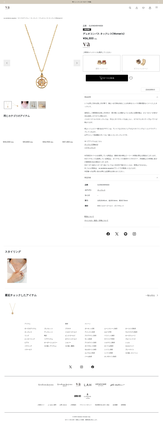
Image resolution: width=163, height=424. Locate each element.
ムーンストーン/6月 (110, 328)
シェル (127, 342)
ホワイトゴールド (71, 339)
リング (27, 335)
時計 (45, 335)
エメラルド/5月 (90, 353)
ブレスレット (48, 328)
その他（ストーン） (131, 353)
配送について (89, 216)
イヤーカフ (28, 349)
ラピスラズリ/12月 (131, 332)
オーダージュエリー (50, 342)
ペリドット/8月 (109, 335)
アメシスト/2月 (90, 332)
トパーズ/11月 (108, 353)
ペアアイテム (48, 339)
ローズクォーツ (130, 335)
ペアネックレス (90, 148)
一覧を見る (150, 295)
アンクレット (48, 332)
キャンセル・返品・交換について (96, 220)
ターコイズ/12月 (130, 328)
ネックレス (34, 18)
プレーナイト (129, 349)
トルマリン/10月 (109, 342)
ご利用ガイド (40, 405)
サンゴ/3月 (88, 339)
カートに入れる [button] (106, 78)
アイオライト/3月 (90, 342)
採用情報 (123, 405)
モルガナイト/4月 (90, 349)
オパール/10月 (108, 346)
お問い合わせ (63, 405)
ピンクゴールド (70, 335)
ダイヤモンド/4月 (90, 346)
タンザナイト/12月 (110, 356)
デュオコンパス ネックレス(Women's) (50, 18)
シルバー (68, 342)
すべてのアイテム (23, 18)
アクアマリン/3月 (90, 335)
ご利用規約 (73, 405)
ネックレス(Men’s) (91, 144)
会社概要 (115, 405)
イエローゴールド (71, 332)
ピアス (27, 342)
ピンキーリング (30, 339)
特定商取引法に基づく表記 (102, 405)
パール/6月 (88, 356)
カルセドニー (129, 346)
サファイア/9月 (109, 339)
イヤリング (28, 346)
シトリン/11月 (108, 349)
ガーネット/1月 (89, 328)
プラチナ (68, 328)
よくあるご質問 (52, 405)
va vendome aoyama (10, 18)
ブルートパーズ (130, 339)
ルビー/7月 (107, 332)
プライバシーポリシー (86, 405)
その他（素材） (70, 346)
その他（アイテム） (50, 346)
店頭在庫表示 (150, 90)
